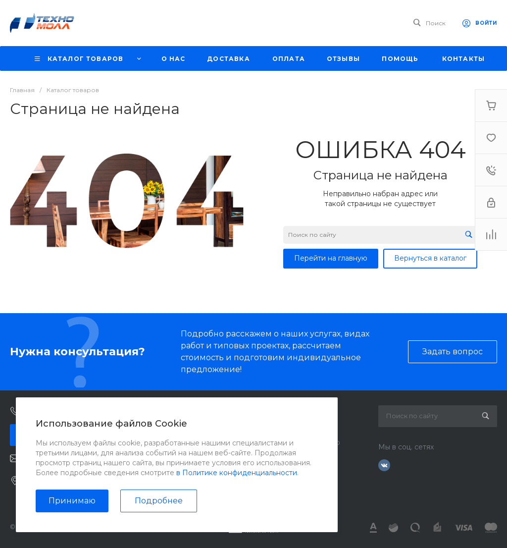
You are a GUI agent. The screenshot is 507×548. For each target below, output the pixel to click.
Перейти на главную (330, 258)
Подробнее (159, 500)
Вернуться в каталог (430, 258)
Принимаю (72, 500)
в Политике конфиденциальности (236, 472)
